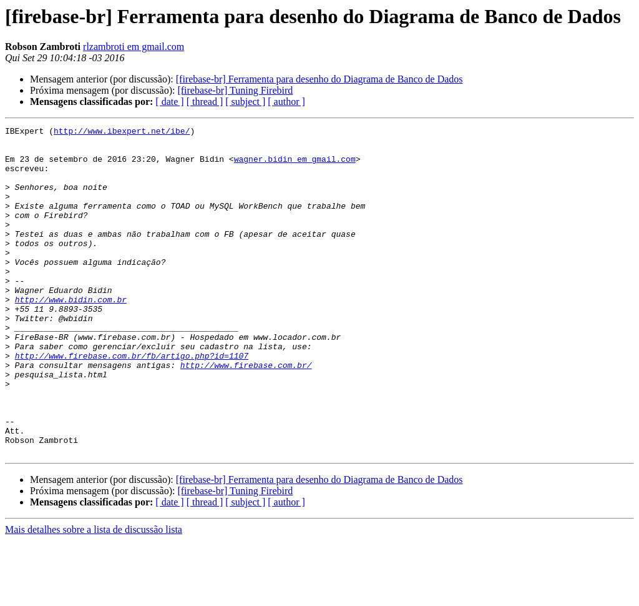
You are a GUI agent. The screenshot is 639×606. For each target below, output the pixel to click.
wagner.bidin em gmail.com (295, 166)
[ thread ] (205, 101)
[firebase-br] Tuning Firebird (235, 90)
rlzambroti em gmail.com (133, 46)
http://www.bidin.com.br (71, 334)
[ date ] (169, 101)
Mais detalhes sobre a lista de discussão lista (93, 595)
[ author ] (286, 101)
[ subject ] (245, 101)
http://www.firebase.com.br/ (246, 413)
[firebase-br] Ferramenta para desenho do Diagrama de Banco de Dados (319, 79)
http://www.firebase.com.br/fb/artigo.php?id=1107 (131, 402)
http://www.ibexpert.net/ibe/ (122, 132)
